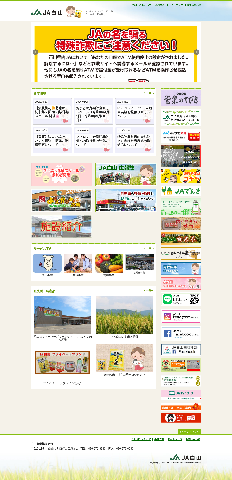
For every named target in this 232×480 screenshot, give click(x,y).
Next (196, 52)
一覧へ (150, 93)
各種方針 (160, 5)
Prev (35, 52)
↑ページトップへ (189, 431)
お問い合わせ (194, 5)
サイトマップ (175, 5)
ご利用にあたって (141, 5)
